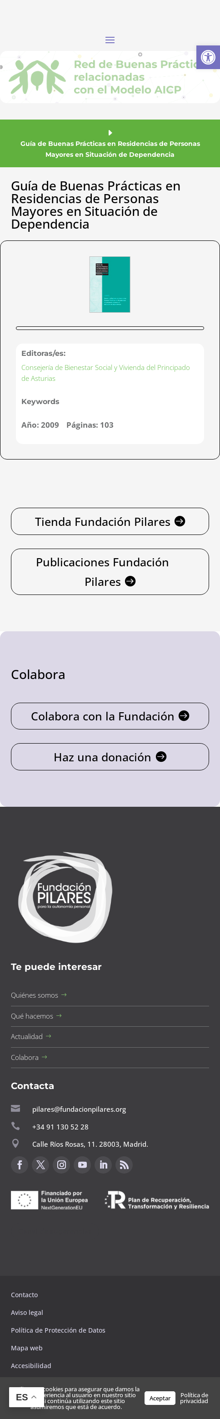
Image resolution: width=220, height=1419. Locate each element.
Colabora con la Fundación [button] (103, 716)
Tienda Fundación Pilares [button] (102, 521)
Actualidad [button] (27, 1036)
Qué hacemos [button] (32, 1015)
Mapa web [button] (27, 1348)
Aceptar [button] (160, 1398)
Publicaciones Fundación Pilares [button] (102, 571)
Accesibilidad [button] (31, 1365)
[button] (208, 57)
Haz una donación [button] (102, 756)
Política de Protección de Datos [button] (59, 1330)
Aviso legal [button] (28, 1312)
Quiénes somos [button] (34, 994)
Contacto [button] (25, 1294)
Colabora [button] (25, 1057)
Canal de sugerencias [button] (55, 1231)
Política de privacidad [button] (194, 1398)
